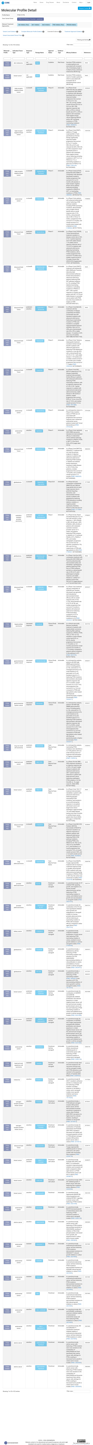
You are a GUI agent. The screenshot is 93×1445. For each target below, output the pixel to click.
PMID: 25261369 (71, 1203)
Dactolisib (39, 1208)
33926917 (87, 660)
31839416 (87, 745)
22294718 (87, 1145)
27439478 (87, 931)
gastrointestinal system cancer (18, 662)
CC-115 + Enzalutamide (41, 516)
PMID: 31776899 (76, 509)
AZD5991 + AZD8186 (41, 992)
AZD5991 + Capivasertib (41, 1020)
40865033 (87, 449)
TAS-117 (38, 790)
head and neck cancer (18, 763)
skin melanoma (18, 63)
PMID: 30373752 (71, 655)
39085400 (87, 340)
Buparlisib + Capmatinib (41, 483)
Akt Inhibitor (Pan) (23, 25)
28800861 (87, 171)
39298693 (87, 824)
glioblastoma (17, 482)
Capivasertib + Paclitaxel (41, 131)
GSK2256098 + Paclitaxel (41, 1344)
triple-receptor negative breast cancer (18, 90)
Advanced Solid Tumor (18, 233)
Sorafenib (39, 624)
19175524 (87, 1079)
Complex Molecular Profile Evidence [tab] (32, 31)
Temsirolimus (40, 232)
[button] (10, 52)
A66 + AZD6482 (41, 1310)
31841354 (87, 130)
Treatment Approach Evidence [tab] (74, 31)
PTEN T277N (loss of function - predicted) (30, 19)
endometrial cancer (18, 200)
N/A (37, 63)
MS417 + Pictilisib (41, 1161)
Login (88, 2)
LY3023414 (39, 199)
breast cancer (18, 75)
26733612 (87, 1101)
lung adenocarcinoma (19, 862)
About (58, 2)
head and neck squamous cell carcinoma (18, 1065)
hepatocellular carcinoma (19, 625)
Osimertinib (39, 746)
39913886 (87, 370)
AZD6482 (39, 1261)
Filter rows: (70, 44)
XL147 (38, 883)
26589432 (87, 1063)
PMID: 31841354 (71, 165)
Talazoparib (39, 341)
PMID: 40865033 (76, 476)
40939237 (87, 587)
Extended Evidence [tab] (54, 31)
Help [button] (81, 2)
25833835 (87, 1222)
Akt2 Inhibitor (46, 25)
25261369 (87, 1193)
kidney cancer (18, 931)
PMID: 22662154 (76, 1059)
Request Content (84, 8)
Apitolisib (39, 431)
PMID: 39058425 (71, 125)
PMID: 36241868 (76, 1015)
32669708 (87, 861)
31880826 (87, 198)
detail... (87, 62)
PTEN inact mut (7, 90)
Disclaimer (66, 2)
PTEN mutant (7, 64)
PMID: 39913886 (71, 405)
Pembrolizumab (41, 661)
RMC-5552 (39, 762)
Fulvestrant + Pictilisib (41, 1126)
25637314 (87, 883)
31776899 (87, 482)
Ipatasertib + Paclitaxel (41, 89)
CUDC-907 (39, 1180)
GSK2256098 (40, 1222)
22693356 (87, 1180)
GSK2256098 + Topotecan (41, 1367)
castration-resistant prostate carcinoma (19, 518)
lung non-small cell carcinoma (18, 746)
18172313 (87, 971)
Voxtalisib (39, 949)
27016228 (87, 410)
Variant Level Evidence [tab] (10, 31)
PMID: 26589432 (75, 1075)
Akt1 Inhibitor (35, 25)
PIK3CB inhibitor (71, 25)
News (35, 2)
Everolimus (39, 1047)
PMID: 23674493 (71, 1256)
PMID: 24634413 (76, 967)
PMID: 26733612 (71, 1121)
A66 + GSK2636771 (41, 1327)
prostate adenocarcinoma (19, 884)
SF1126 (38, 971)
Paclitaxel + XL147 (41, 906)
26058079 (87, 1160)
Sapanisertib (40, 1193)
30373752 (87, 624)
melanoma (17, 1080)
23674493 (87, 1244)
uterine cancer (18, 1222)
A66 (37, 1293)
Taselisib (39, 1063)
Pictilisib (38, 1102)
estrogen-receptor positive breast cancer (18, 1103)
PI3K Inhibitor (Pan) (58, 25)
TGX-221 (38, 1277)
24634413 (87, 949)
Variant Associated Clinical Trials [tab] (13, 35)
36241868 (87, 991)
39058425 (87, 88)
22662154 (87, 1046)
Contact (74, 2)
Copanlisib (39, 370)
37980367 (87, 515)
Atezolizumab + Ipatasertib (40, 268)
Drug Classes (50, 2)
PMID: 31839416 (71, 758)
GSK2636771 (40, 449)
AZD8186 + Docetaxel (41, 588)
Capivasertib (40, 861)
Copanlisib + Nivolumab (41, 308)
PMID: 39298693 (76, 855)
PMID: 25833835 (71, 1240)
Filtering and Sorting (83, 40)
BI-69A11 (39, 1080)
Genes (41, 2)
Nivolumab (39, 703)
